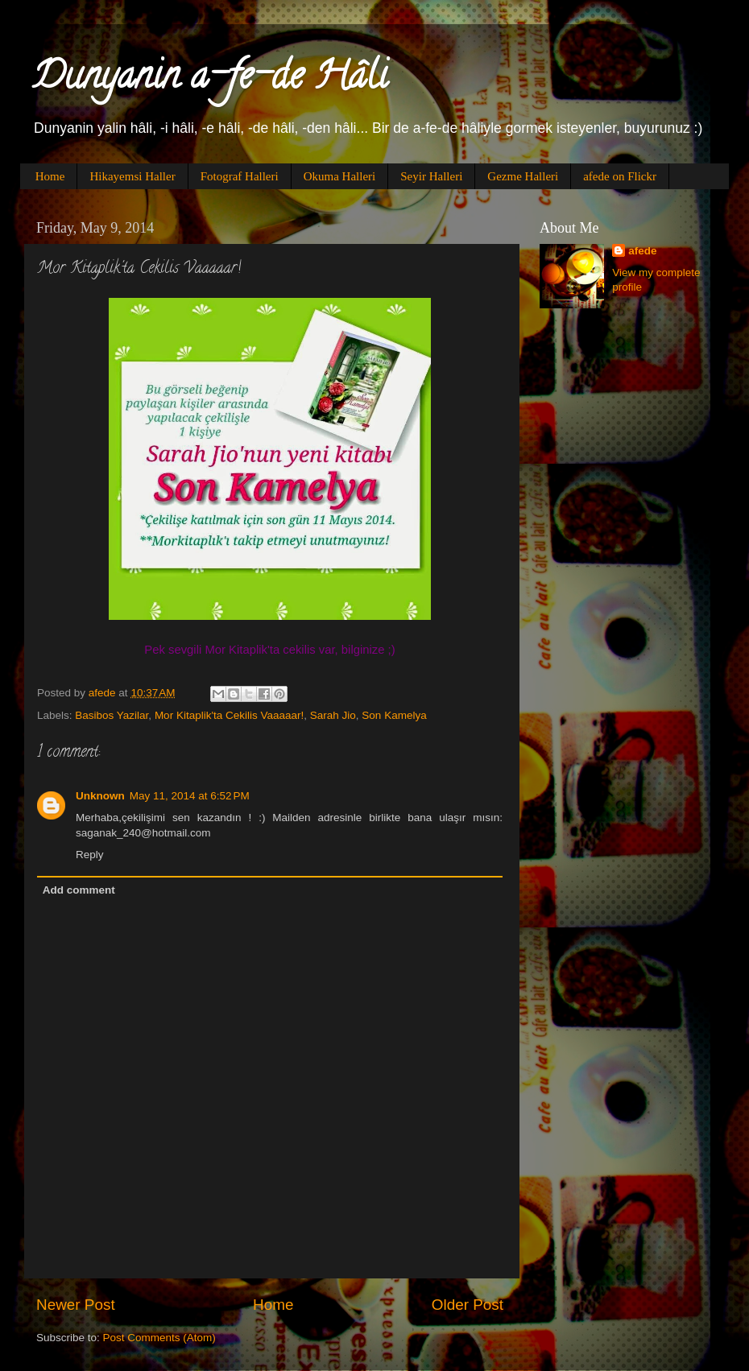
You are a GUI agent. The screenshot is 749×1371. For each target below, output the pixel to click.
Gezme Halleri (522, 176)
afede (642, 251)
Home (50, 176)
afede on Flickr (619, 176)
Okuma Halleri (340, 176)
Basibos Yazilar (111, 715)
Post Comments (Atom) (159, 1338)
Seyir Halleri (431, 176)
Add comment (79, 890)
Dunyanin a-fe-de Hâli (209, 79)
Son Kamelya (394, 715)
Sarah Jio (333, 715)
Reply (90, 855)
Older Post (467, 1304)
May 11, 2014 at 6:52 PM (190, 796)
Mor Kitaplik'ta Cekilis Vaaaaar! (229, 715)
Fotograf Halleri (240, 176)
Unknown (100, 796)
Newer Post (75, 1304)
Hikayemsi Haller (132, 176)
